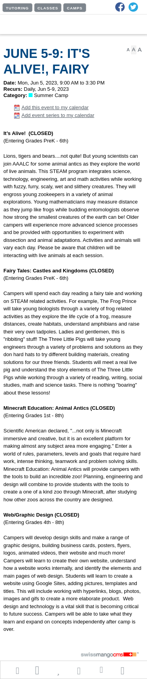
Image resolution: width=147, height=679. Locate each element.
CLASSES (48, 8)
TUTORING (17, 8)
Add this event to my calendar (55, 107)
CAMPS (74, 8)
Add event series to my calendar (58, 115)
